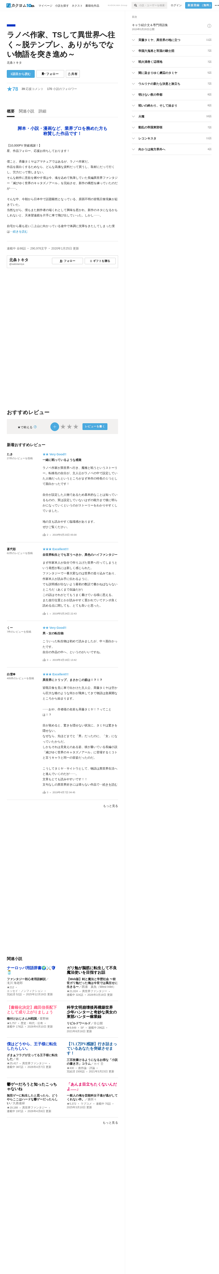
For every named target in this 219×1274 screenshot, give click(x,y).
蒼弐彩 (11, 549)
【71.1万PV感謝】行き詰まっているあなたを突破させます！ (92, 1048)
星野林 (44, 1018)
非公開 (98, 1023)
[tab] (12, 112)
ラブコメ (86, 1103)
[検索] (135, 5)
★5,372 (71, 1103)
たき (10, 454)
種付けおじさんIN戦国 (22, 1018)
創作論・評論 (86, 1068)
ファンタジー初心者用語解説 (26, 979)
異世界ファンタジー (94, 991)
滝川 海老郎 (15, 983)
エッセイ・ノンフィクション (25, 991)
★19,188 (12, 1107)
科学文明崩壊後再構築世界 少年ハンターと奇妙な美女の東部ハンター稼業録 (92, 1012)
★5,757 (11, 1023)
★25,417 (12, 1063)
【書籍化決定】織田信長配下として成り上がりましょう (32, 1009)
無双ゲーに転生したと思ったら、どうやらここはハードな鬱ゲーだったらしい (32, 1099)
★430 (70, 1068)
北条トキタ (14, 62)
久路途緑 (19, 1103)
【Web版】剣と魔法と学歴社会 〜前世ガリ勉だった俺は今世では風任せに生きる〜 (92, 982)
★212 (10, 987)
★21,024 (72, 991)
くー (10, 627)
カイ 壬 (99, 1063)
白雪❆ (11, 674)
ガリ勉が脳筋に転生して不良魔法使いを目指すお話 (92, 970)
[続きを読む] (62, 188)
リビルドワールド (79, 1023)
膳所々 (92, 1099)
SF (82, 1027)
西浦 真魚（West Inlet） (99, 986)
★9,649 (71, 1027)
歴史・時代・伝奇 (32, 1023)
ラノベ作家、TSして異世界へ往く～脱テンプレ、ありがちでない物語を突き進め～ (61, 44)
